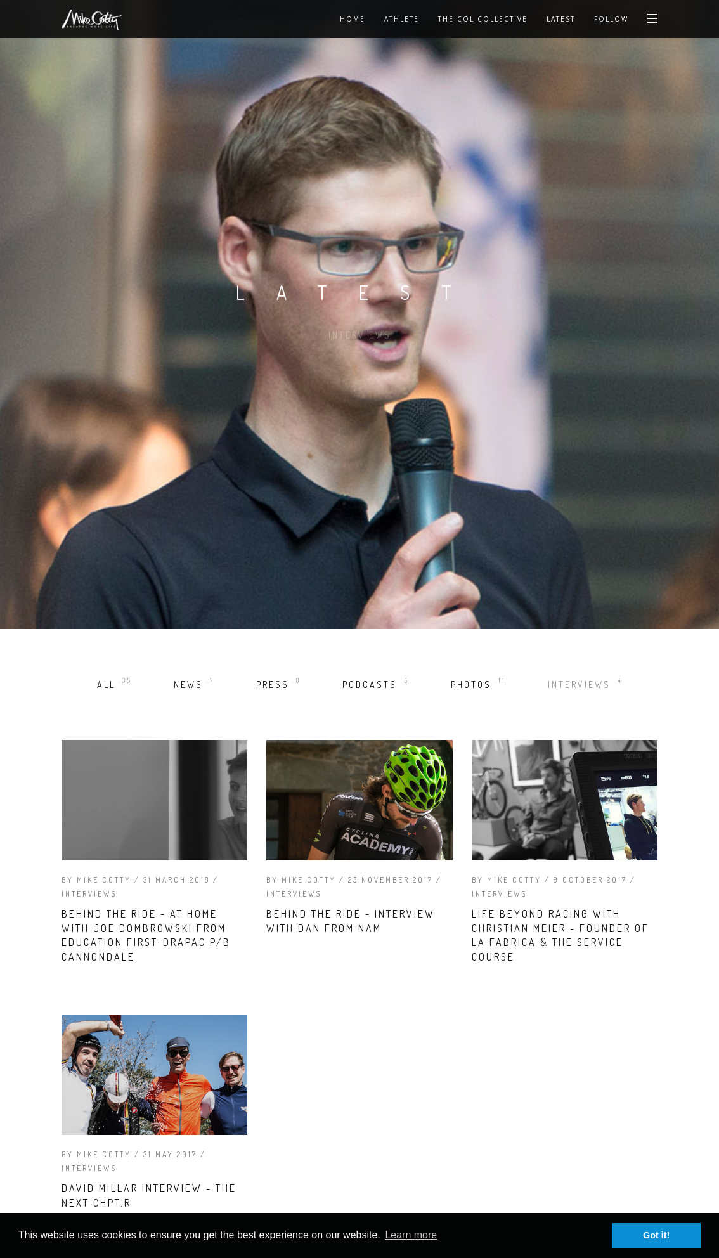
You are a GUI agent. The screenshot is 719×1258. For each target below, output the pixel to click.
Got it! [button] (656, 1235)
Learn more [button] (411, 1234)
